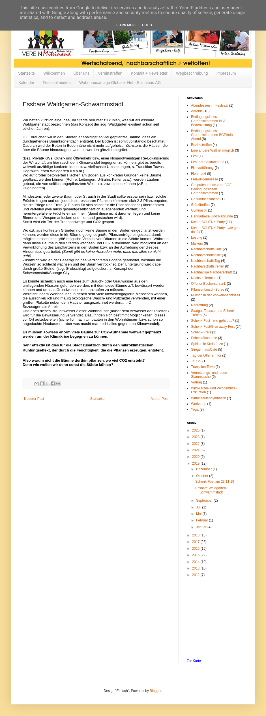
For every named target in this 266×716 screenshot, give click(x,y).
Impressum (226, 73)
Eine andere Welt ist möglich (212, 150)
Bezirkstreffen (201, 145)
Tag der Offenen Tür (206, 355)
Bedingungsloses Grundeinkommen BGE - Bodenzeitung (209, 121)
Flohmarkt (198, 174)
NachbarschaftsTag (205, 261)
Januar (201, 527)
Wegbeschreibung (192, 73)
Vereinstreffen (110, 73)
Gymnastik (199, 210)
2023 (196, 437)
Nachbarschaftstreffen (207, 266)
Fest (194, 156)
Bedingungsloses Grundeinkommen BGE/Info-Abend (212, 135)
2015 (196, 555)
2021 (196, 450)
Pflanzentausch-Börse (207, 290)
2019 (196, 463)
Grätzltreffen (200, 205)
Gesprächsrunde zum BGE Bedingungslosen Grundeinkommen (211, 189)
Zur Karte (194, 661)
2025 (196, 430)
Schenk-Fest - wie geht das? (212, 321)
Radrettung (199, 305)
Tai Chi (196, 361)
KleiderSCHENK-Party (208, 222)
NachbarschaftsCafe (206, 249)
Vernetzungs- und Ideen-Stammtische (209, 375)
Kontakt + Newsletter (149, 73)
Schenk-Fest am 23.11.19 (214, 482)
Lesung (196, 238)
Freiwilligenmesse (204, 179)
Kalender (26, 82)
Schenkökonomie (204, 338)
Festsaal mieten (57, 82)
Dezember (204, 469)
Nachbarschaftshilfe (206, 255)
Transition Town (202, 367)
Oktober (202, 476)
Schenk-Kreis (201, 332)
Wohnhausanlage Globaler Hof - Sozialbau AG (120, 82)
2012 (196, 575)
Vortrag (196, 382)
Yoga (195, 409)
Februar (202, 520)
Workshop (198, 404)
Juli (199, 507)
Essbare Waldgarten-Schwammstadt (211, 490)
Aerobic (197, 111)
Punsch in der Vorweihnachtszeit (215, 295)
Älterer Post (159, 399)
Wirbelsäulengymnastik (208, 398)
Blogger (155, 691)
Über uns (81, 73)
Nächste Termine (203, 278)
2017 (196, 542)
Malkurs (197, 243)
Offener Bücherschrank (208, 284)
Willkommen (54, 73)
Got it (147, 25)
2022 (196, 444)
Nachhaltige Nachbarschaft (211, 272)
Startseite (26, 73)
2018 (196, 535)
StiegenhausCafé (204, 349)
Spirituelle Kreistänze (207, 344)
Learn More (126, 25)
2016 (196, 549)
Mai (199, 514)
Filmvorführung (202, 168)
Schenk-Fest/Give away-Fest (213, 327)
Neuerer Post (34, 399)
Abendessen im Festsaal (209, 105)
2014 (196, 562)
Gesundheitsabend (205, 199)
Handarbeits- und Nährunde (212, 216)
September (205, 501)
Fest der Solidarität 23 (207, 162)
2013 (196, 568)
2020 (196, 457)
